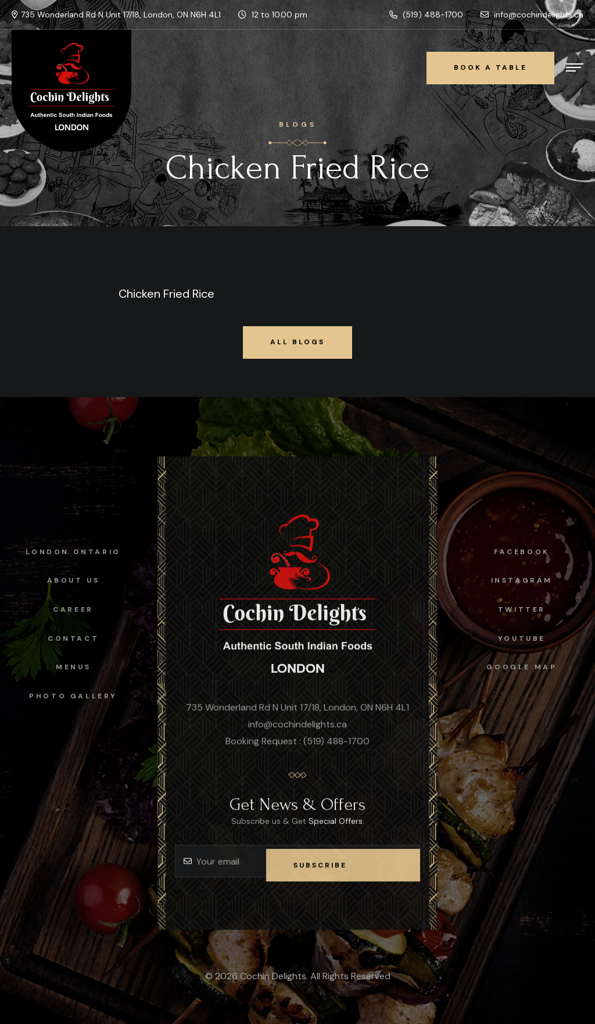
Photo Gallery (65, 696)
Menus (65, 667)
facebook (530, 551)
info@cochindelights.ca (532, 14)
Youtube (529, 638)
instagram (529, 580)
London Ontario (65, 551)
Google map (529, 667)
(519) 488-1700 (426, 14)
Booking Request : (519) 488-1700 (297, 749)
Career (65, 609)
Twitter (529, 609)
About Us (65, 580)
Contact (65, 638)
